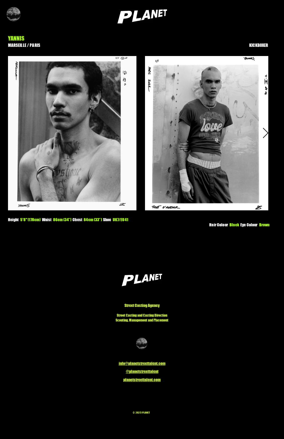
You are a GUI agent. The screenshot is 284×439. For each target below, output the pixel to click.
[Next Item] (265, 133)
